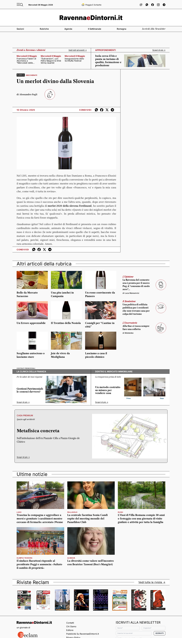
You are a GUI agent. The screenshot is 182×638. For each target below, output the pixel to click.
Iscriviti (159, 633)
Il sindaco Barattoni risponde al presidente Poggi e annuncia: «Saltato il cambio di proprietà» (39, 564)
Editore (69, 630)
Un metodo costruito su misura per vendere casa (107, 390)
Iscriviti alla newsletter (153, 29)
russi (120, 512)
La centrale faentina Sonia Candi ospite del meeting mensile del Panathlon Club (87, 519)
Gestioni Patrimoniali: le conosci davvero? (30, 390)
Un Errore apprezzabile (31, 323)
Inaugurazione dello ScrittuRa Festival (74, 60)
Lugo (19, 512)
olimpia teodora (24, 558)
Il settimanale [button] (94, 29)
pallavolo (72, 512)
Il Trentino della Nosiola (66, 323)
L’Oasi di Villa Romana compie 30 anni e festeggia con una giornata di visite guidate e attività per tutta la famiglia (141, 519)
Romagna (121, 29)
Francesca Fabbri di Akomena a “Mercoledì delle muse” (26, 61)
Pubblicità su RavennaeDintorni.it (82, 633)
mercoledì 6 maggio (27, 56)
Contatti (70, 622)
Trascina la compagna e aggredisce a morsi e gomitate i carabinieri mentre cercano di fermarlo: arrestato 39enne (40, 519)
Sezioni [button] (20, 29)
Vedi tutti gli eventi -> (77, 50)
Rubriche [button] (44, 29)
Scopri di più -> (158, 50)
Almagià (71, 558)
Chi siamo (71, 626)
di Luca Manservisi (131, 293)
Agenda (68, 29)
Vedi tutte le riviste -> (151, 582)
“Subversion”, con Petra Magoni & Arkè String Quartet (51, 61)
